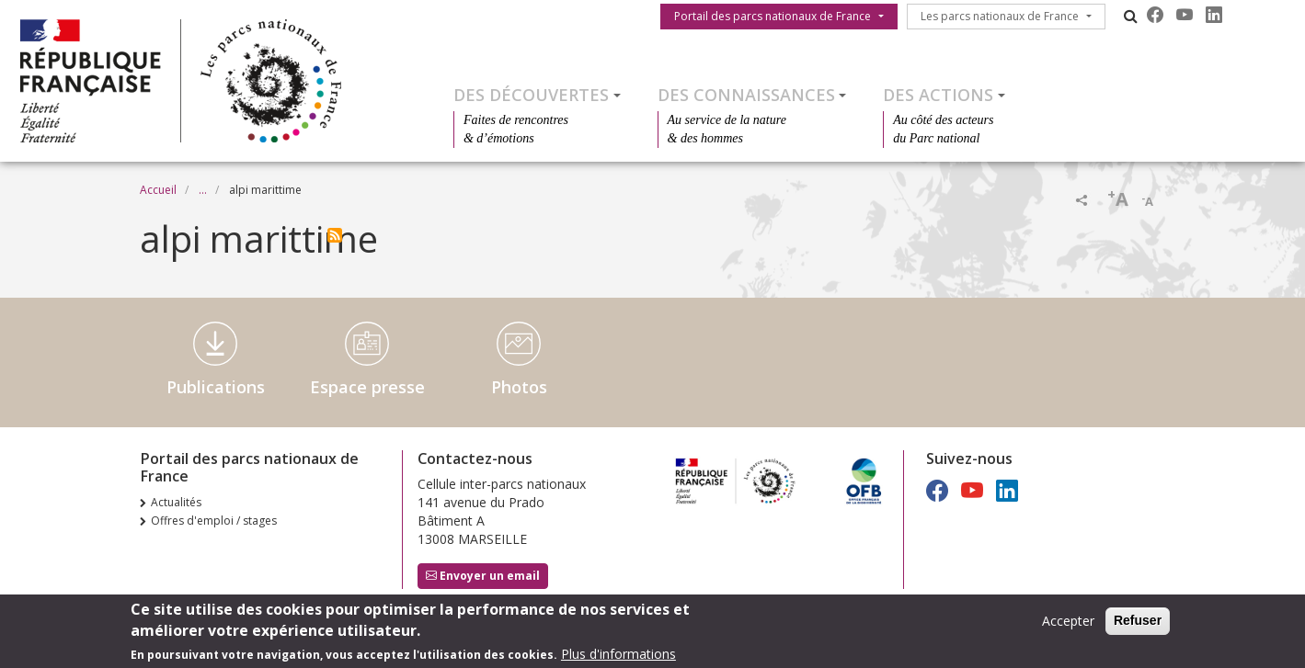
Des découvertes (531, 95)
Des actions (938, 95)
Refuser (1138, 623)
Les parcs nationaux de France (1000, 16)
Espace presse (367, 387)
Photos (519, 387)
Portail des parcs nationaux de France (772, 16)
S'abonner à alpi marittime (334, 235)
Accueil (158, 190)
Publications (215, 387)
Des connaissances (746, 95)
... (203, 190)
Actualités (176, 502)
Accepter (1068, 623)
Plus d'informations (618, 656)
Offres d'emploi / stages (214, 520)
